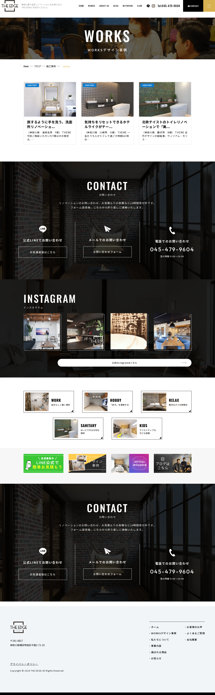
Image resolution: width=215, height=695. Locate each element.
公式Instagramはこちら (161, 365)
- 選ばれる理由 (158, 652)
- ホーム (154, 627)
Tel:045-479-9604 (169, 6)
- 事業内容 (155, 645)
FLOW (139, 5)
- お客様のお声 (193, 627)
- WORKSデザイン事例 (162, 633)
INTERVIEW (128, 5)
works (91, 5)
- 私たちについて (159, 639)
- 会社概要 (191, 639)
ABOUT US (104, 5)
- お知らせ (155, 658)
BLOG (115, 5)
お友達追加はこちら (43, 253)
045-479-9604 (172, 249)
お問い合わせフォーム (107, 253)
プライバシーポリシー (24, 664)
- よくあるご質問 (195, 633)
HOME (81, 5)
